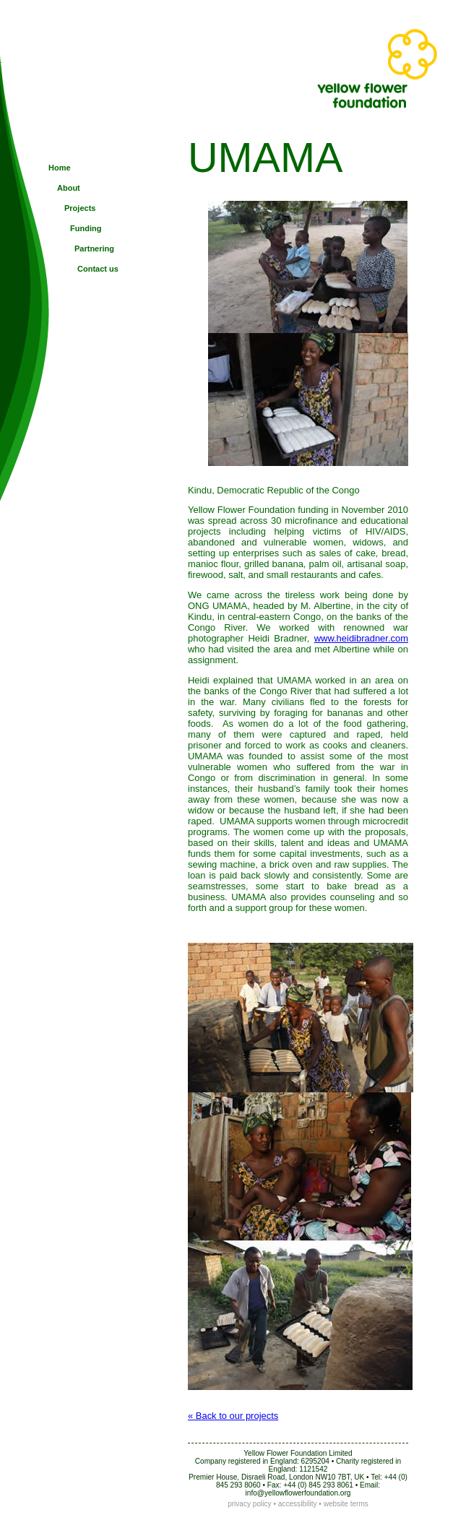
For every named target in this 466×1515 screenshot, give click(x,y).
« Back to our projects (233, 1415)
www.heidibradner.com (361, 638)
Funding (85, 228)
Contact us (97, 268)
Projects (79, 208)
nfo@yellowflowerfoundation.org (299, 1493)
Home (59, 167)
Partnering (94, 248)
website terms (346, 1504)
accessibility (297, 1504)
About (68, 188)
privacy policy (250, 1504)
